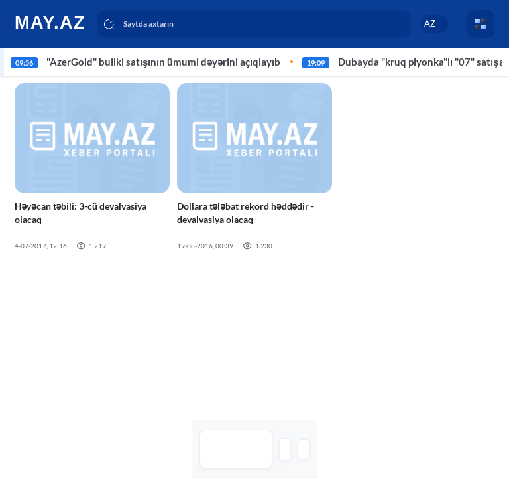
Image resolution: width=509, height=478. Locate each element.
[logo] (51, 22)
